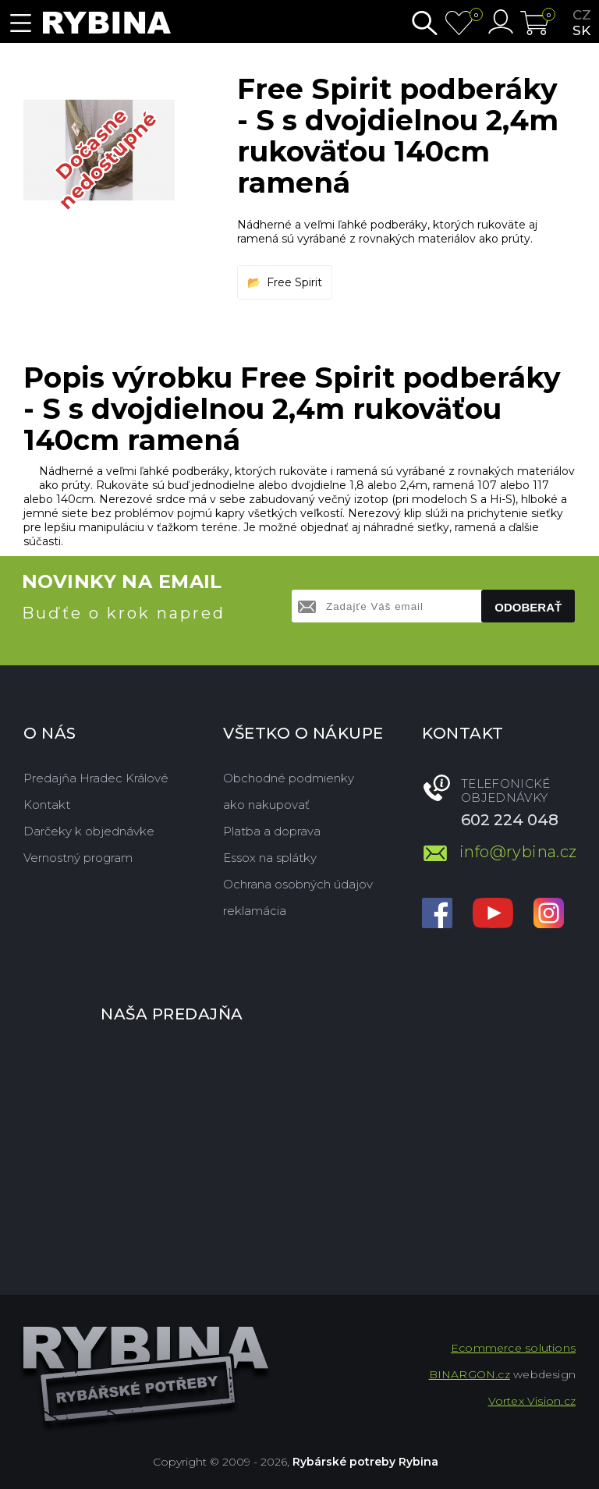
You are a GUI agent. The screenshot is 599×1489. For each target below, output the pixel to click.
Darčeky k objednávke (88, 831)
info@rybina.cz (517, 851)
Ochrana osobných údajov (298, 884)
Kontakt (46, 804)
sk (581, 30)
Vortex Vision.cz (532, 1401)
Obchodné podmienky (288, 778)
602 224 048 (509, 819)
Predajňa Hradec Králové (95, 778)
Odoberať (528, 607)
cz (581, 15)
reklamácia (254, 910)
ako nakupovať (266, 804)
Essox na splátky (270, 857)
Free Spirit (294, 282)
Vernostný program (78, 857)
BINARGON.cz (469, 1374)
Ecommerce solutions (513, 1348)
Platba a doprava (272, 831)
